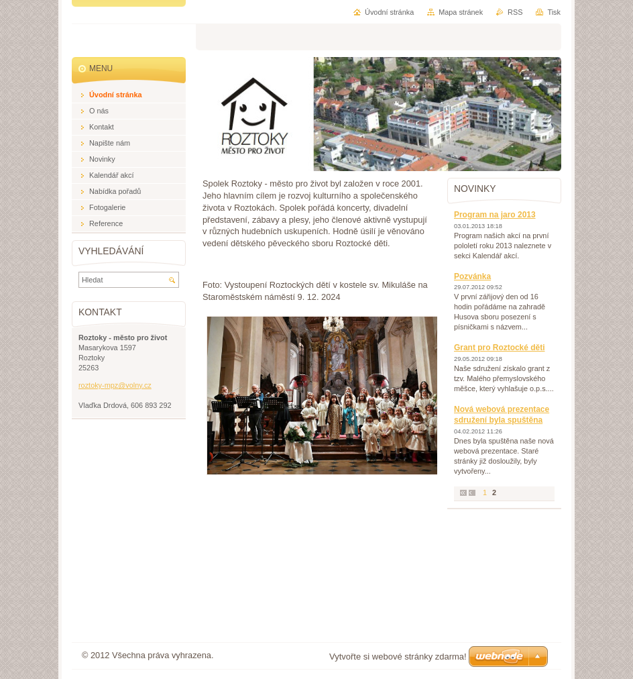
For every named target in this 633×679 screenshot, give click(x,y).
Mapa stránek (461, 12)
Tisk (554, 12)
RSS (515, 12)
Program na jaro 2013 (495, 214)
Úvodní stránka (389, 12)
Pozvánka (472, 276)
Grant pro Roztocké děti (499, 347)
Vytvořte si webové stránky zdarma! (398, 656)
